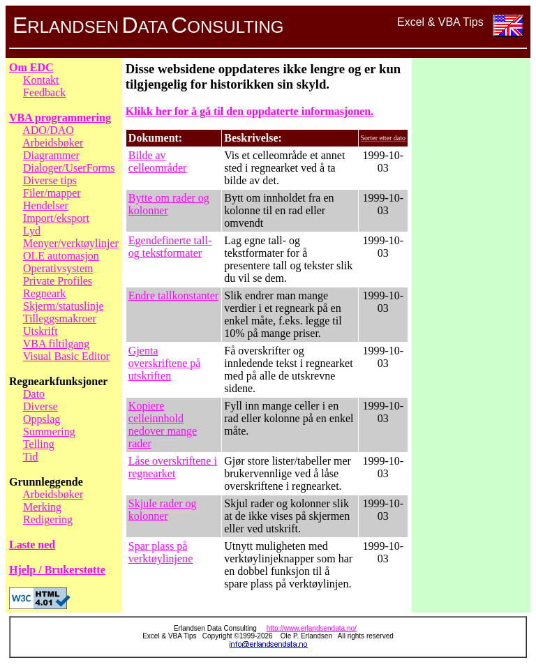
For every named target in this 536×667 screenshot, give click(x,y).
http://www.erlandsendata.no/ (312, 628)
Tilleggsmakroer (59, 318)
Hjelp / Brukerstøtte (57, 570)
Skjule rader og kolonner (162, 509)
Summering (49, 431)
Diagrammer (51, 155)
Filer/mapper (52, 193)
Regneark (44, 293)
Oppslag (41, 419)
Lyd (31, 231)
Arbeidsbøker (52, 143)
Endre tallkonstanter (173, 295)
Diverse (40, 406)
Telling (38, 444)
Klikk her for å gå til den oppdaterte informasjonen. (249, 111)
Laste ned (32, 544)
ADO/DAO (48, 130)
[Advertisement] (471, 270)
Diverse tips (50, 180)
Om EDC (31, 67)
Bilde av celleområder (157, 161)
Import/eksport (56, 218)
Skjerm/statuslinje (63, 306)
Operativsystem (58, 268)
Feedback (44, 92)
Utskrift (40, 331)
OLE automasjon (61, 256)
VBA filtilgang (56, 344)
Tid (30, 457)
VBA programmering (60, 117)
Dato (34, 394)
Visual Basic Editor (66, 356)
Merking (42, 507)
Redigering (48, 519)
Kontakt (41, 80)
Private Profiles (57, 281)
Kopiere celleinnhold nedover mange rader (162, 424)
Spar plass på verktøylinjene (160, 552)
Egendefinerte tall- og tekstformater (170, 246)
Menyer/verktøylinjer (71, 243)
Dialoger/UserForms (69, 168)
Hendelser (45, 205)
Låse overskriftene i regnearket (172, 467)
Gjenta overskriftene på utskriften (164, 363)
